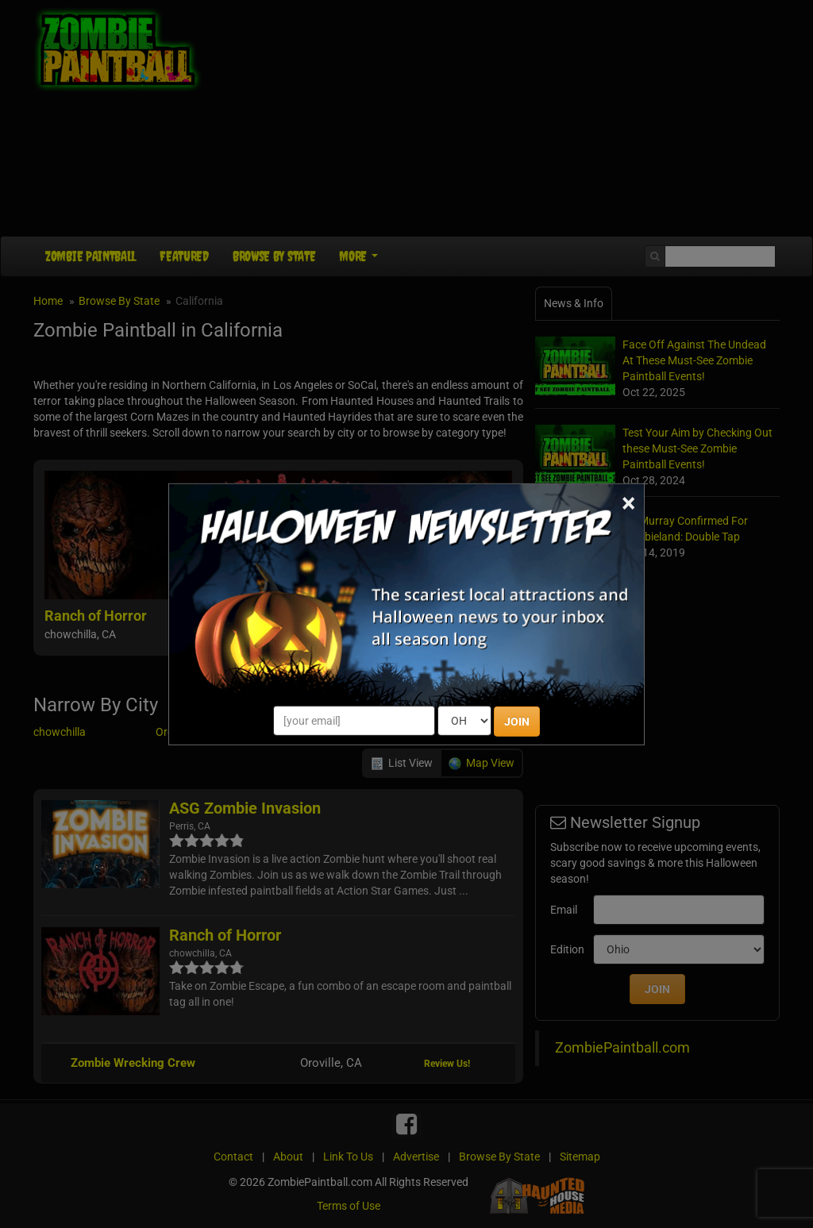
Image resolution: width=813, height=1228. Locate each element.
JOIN (517, 721)
